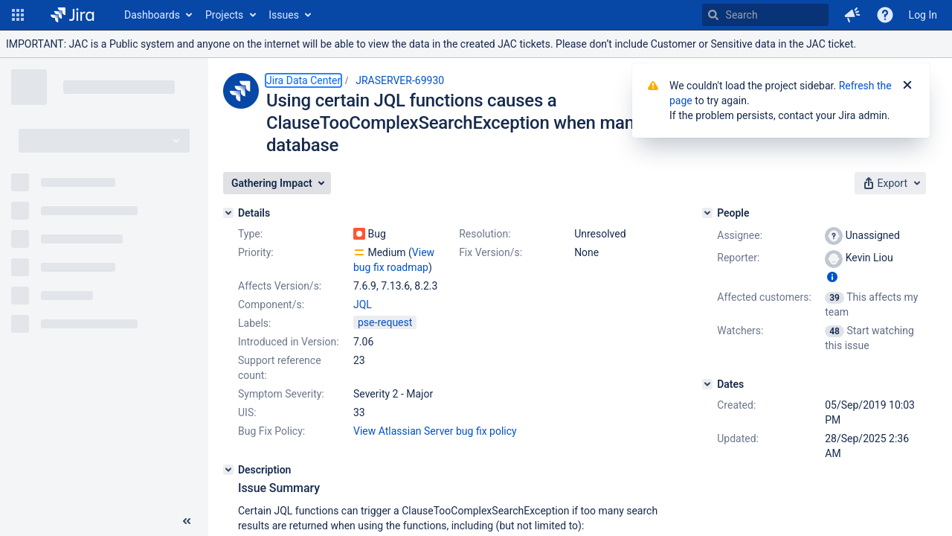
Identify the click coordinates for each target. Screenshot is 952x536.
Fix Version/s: (490, 252)
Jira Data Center (303, 80)
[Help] (885, 15)
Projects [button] (224, 15)
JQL (362, 304)
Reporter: (738, 258)
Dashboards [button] (152, 15)
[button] (17, 15)
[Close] (907, 85)
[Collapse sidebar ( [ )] (187, 521)
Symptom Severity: (281, 394)
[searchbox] (765, 15)
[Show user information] (832, 277)
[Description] (228, 470)
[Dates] (707, 384)
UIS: (247, 412)
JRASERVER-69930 (400, 80)
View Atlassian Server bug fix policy (435, 431)
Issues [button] (283, 15)
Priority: (256, 252)
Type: (250, 234)
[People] (707, 213)
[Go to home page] (72, 15)
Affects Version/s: (279, 286)
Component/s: (271, 304)
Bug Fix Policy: (271, 431)
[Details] (228, 213)
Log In (923, 15)
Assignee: (739, 235)
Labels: (254, 323)
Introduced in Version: (288, 342)
